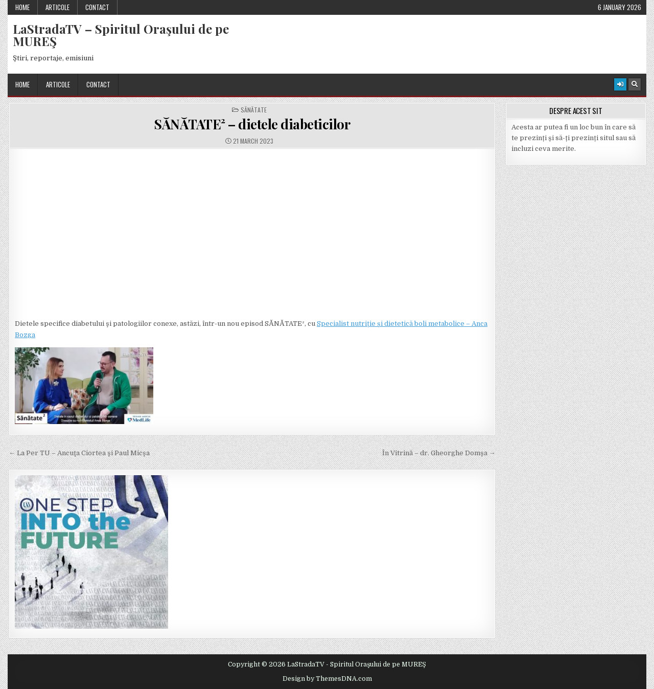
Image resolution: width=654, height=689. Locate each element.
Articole (57, 7)
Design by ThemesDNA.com (327, 678)
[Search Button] (634, 84)
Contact (97, 7)
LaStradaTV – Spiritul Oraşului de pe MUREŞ (121, 34)
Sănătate (254, 110)
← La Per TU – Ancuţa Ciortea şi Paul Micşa (79, 453)
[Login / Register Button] (620, 84)
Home (22, 7)
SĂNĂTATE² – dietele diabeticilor (252, 124)
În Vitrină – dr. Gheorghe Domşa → (439, 453)
